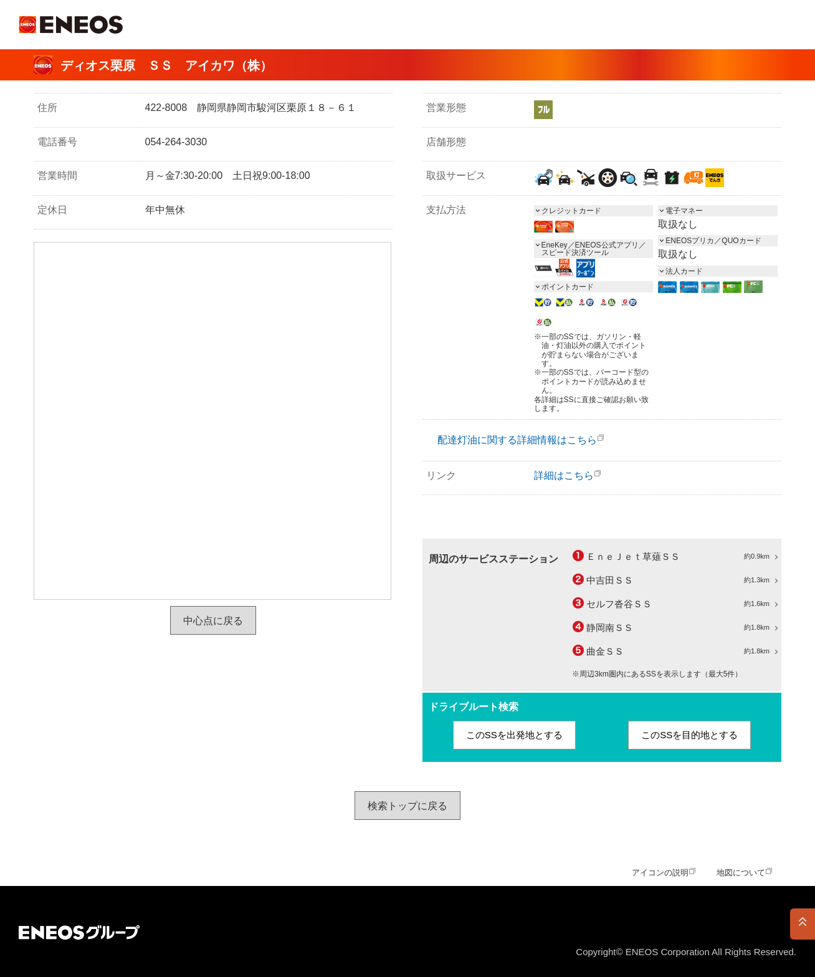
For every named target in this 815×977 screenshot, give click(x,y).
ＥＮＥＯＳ (71, 25)
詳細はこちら (564, 475)
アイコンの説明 (660, 872)
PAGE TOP (802, 924)
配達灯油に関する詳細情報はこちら (517, 440)
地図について (741, 872)
